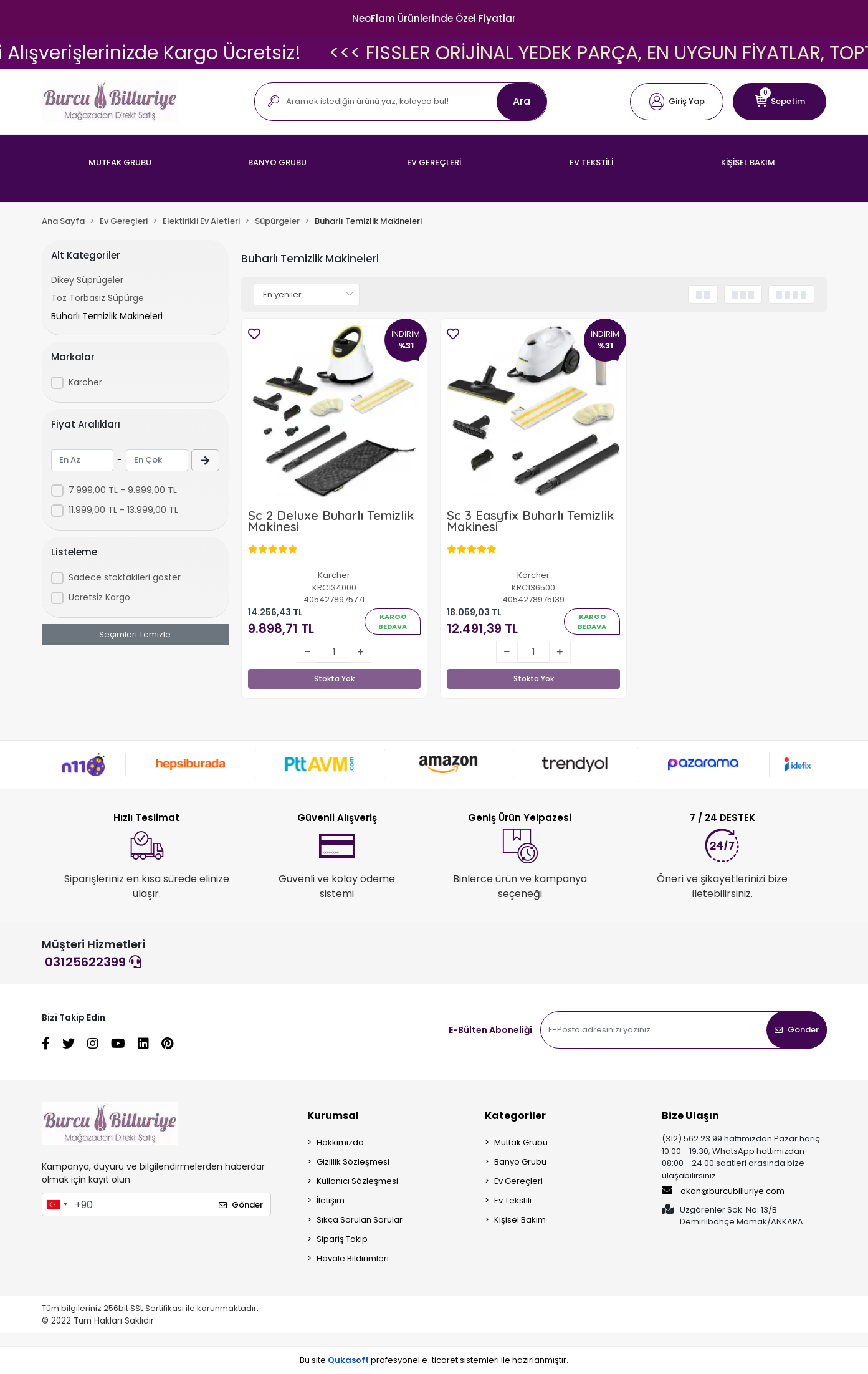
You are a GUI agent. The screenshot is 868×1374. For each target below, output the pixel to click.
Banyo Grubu (520, 1162)
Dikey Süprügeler (87, 280)
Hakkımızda (340, 1142)
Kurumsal (333, 1115)
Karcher (85, 382)
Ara (521, 101)
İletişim (331, 1200)
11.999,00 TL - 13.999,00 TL (123, 510)
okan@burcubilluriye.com (723, 1190)
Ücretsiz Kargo (99, 597)
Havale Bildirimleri (353, 1258)
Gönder (797, 1029)
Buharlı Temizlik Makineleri (107, 316)
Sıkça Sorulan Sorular (360, 1220)
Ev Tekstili (513, 1200)
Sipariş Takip (342, 1239)
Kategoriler (515, 1115)
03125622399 (93, 962)
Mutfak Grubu (521, 1142)
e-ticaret (440, 1360)
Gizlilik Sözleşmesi (353, 1162)
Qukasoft (348, 1360)
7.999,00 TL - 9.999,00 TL (123, 490)
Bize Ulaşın (690, 1115)
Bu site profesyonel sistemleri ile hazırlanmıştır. (434, 1360)
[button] (676, 101)
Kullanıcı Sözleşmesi (357, 1181)
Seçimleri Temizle (135, 634)
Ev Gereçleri (518, 1181)
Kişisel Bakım (520, 1220)
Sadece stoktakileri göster (125, 577)
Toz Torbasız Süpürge (97, 298)
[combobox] (56, 1204)
